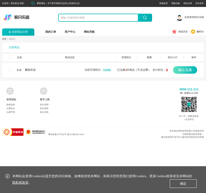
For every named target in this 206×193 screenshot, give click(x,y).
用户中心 (70, 31)
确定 (183, 183)
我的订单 (50, 31)
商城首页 (163, 3)
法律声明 (10, 112)
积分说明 (44, 104)
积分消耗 (44, 112)
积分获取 (44, 108)
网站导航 (89, 31)
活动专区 (199, 3)
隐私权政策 (20, 182)
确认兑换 (185, 70)
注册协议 (10, 108)
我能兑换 (175, 3)
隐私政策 (10, 104)
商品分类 (187, 3)
